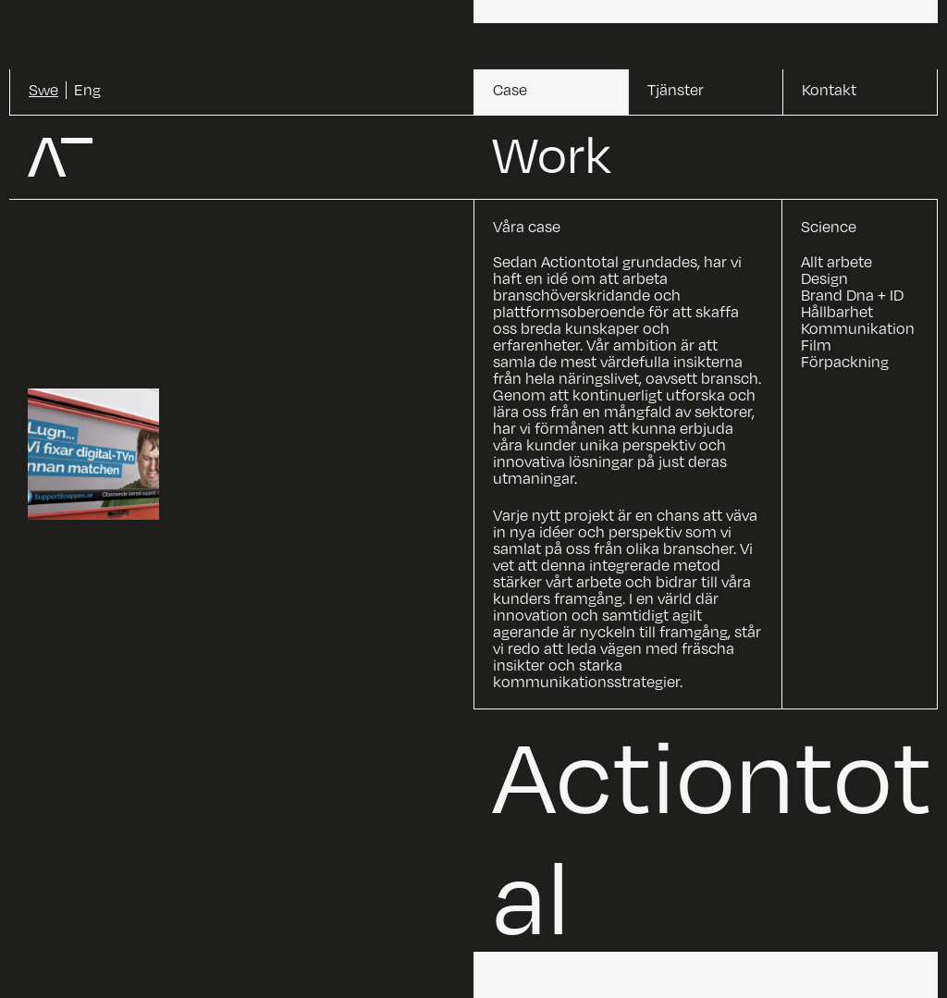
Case (510, 89)
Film (816, 345)
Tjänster (675, 89)
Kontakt (829, 89)
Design (824, 278)
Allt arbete (836, 261)
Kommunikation (858, 328)
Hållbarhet (837, 311)
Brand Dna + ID (852, 295)
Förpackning (845, 361)
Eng (87, 89)
